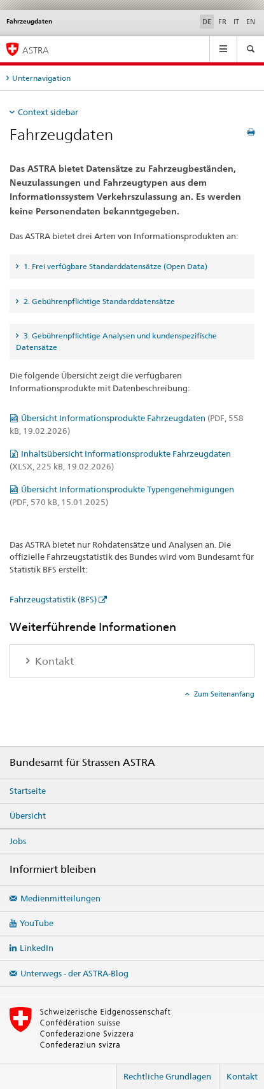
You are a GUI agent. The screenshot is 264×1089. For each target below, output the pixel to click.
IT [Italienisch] (236, 21)
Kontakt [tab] (53, 661)
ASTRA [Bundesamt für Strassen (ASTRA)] (35, 50)
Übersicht (28, 815)
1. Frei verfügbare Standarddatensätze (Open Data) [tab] (114, 266)
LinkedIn (36, 948)
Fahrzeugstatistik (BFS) (53, 599)
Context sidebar (48, 112)
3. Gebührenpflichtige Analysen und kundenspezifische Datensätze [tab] (116, 341)
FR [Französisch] (222, 21)
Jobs (18, 841)
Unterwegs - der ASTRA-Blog (74, 973)
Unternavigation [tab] (41, 78)
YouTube (36, 923)
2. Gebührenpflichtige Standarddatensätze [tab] (98, 301)
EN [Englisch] (250, 21)
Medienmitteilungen (60, 898)
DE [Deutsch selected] (206, 21)
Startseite (28, 791)
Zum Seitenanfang (223, 694)
